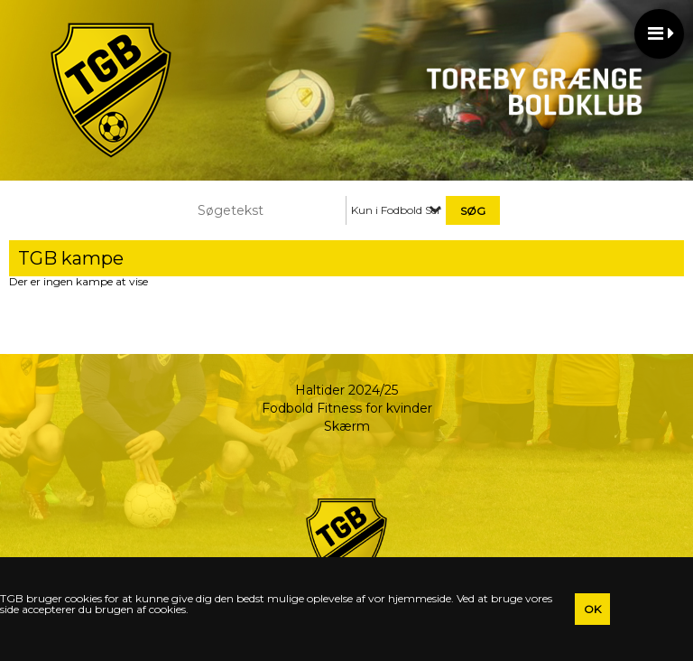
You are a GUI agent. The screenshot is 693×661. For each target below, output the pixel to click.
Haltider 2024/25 (346, 390)
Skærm (347, 426)
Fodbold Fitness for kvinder (347, 408)
